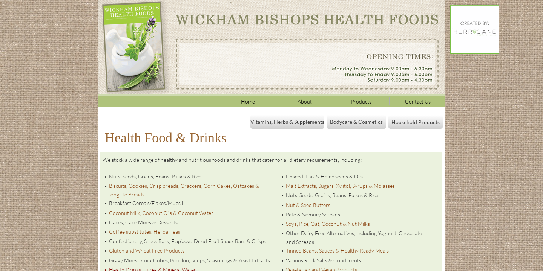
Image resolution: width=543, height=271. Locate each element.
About (305, 101)
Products (361, 101)
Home (248, 101)
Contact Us (418, 101)
